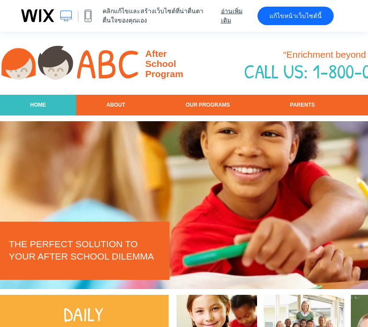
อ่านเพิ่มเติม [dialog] (232, 15)
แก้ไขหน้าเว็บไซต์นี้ (295, 16)
